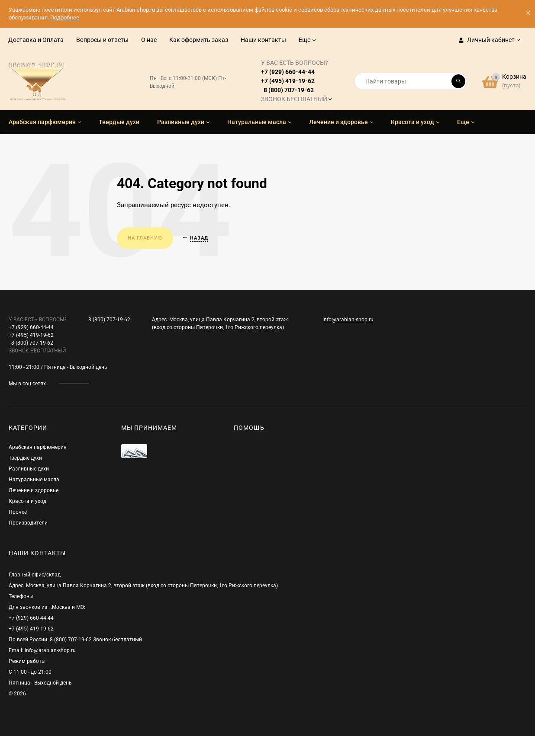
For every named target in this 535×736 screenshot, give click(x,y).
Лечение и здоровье (33, 490)
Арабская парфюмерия (38, 447)
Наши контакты (263, 39)
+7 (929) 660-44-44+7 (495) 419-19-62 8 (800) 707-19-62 (294, 80)
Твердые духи (25, 458)
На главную (145, 238)
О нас (149, 39)
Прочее (18, 512)
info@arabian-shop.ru (348, 320)
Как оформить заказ (198, 39)
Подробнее (64, 17)
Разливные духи (29, 469)
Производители (28, 523)
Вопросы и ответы (102, 39)
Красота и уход (27, 501)
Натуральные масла (34, 480)
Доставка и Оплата (36, 39)
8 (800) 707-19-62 (109, 320)
